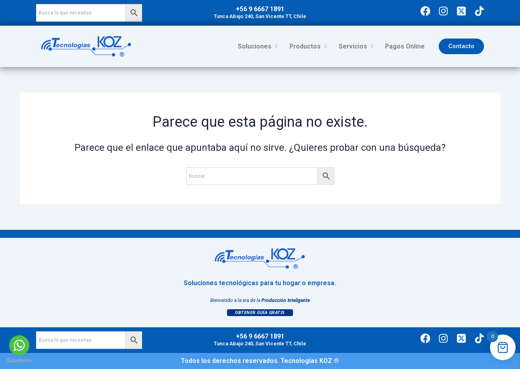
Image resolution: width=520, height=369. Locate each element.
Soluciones (257, 46)
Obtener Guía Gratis (260, 312)
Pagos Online (405, 46)
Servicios (356, 46)
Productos (308, 46)
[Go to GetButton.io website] (19, 360)
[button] (257, 46)
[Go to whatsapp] (19, 345)
